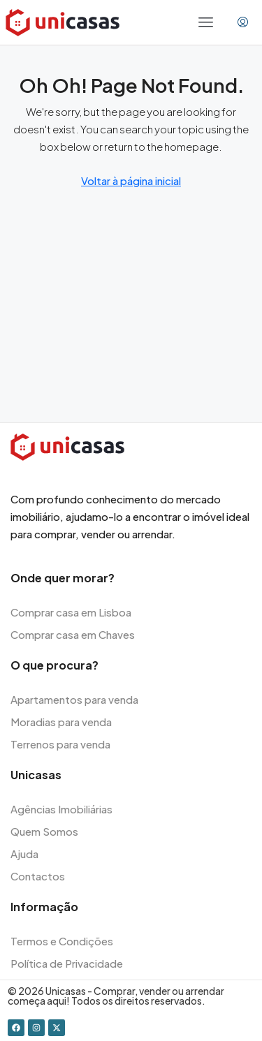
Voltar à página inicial (131, 180)
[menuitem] (242, 22)
